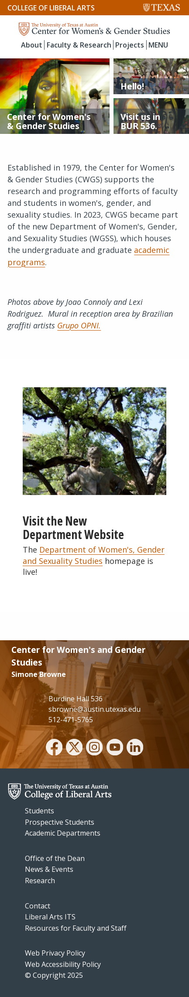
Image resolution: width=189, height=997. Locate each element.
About (31, 45)
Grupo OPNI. (79, 325)
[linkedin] (135, 748)
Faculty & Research (79, 45)
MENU (158, 45)
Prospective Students (59, 822)
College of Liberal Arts (51, 8)
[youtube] (115, 748)
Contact (37, 906)
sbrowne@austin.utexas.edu (94, 709)
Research (40, 880)
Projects (129, 45)
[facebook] (54, 748)
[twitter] (74, 748)
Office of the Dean (55, 858)
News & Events (49, 869)
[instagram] (94, 748)
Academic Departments (62, 833)
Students (39, 811)
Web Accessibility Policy (63, 964)
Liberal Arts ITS (50, 917)
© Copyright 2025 (54, 975)
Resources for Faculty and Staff (76, 928)
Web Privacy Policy (55, 953)
